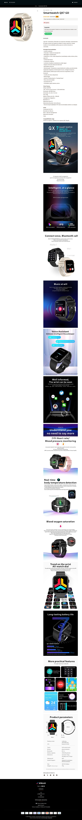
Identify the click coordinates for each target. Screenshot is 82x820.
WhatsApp (48, 33)
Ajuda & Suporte (41, 805)
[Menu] (6, 2)
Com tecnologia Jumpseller (46, 817)
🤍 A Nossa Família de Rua (41, 803)
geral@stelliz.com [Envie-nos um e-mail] (41, 793)
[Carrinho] (75, 2)
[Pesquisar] (12, 2)
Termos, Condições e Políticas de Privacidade (41, 806)
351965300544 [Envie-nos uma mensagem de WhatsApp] (41, 796)
